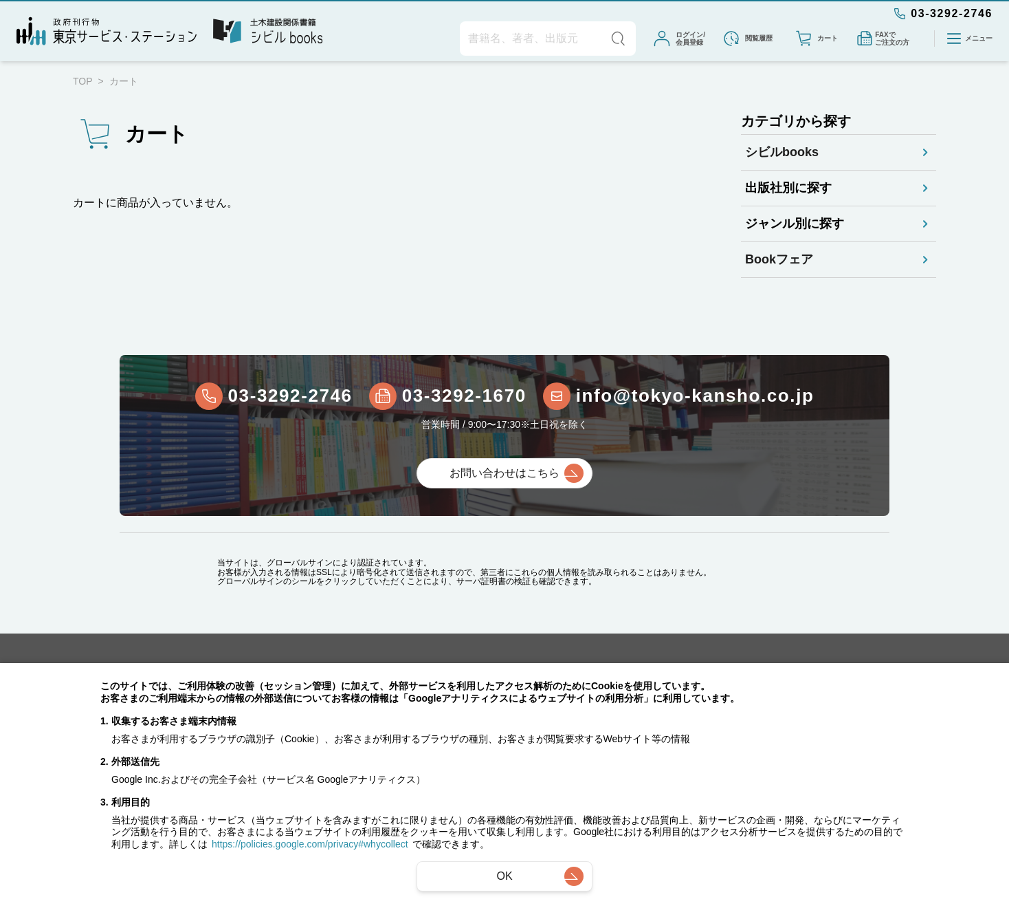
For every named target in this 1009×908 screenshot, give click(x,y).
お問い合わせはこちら (504, 473)
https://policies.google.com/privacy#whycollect (310, 844)
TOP (83, 81)
